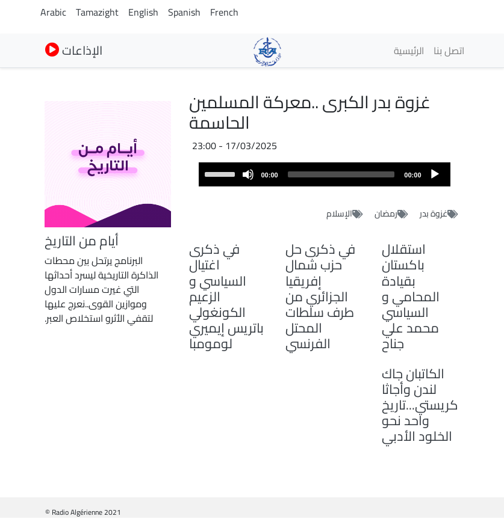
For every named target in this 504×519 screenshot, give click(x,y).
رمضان (386, 213)
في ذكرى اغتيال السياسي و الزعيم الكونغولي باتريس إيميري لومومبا (226, 296)
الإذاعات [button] (73, 50)
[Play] (435, 174)
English (143, 12)
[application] (324, 174)
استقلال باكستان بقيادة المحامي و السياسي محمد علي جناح (411, 296)
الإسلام (339, 213)
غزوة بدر (433, 213)
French (224, 12)
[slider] (341, 174)
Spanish (184, 12)
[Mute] (248, 174)
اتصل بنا (449, 50)
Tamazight (97, 12)
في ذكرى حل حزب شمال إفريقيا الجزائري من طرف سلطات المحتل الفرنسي (320, 296)
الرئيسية (409, 50)
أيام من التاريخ (82, 241)
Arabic (53, 12)
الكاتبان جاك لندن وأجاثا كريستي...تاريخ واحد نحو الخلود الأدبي (420, 404)
